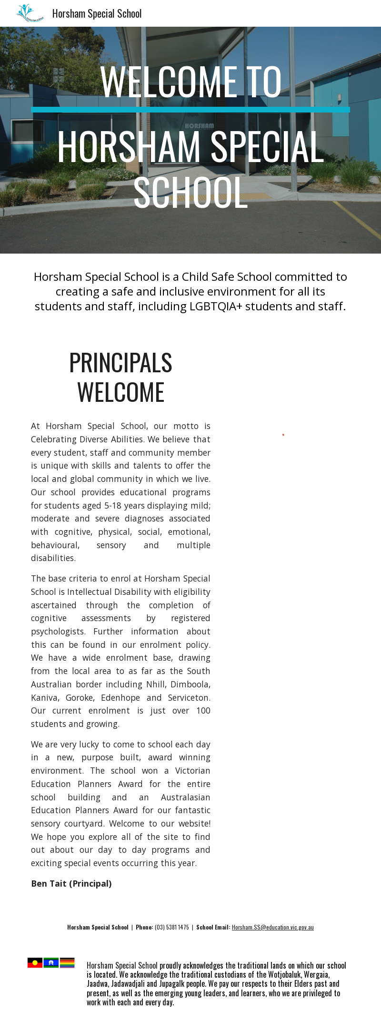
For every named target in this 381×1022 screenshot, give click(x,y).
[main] (190, 140)
